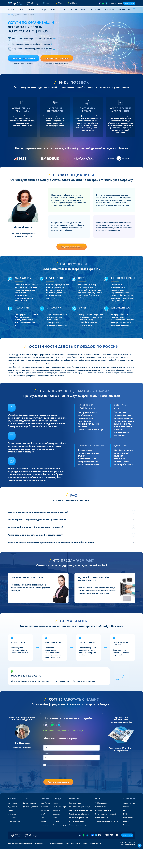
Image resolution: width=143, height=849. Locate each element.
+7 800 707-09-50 (115, 3)
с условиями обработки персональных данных (69, 765)
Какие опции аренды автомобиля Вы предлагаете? (35, 534)
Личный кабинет (124, 10)
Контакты (109, 10)
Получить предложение (58, 782)
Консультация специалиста (57, 58)
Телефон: (47, 744)
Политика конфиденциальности (20, 843)
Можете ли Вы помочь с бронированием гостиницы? (35, 527)
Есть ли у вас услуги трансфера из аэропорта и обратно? (38, 511)
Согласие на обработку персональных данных (51, 843)
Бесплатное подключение (23, 58)
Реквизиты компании (79, 843)
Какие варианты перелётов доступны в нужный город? (37, 519)
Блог (83, 10)
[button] (11, 10)
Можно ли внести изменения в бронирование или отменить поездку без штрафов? (52, 542)
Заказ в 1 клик (129, 3)
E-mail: (47, 753)
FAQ (90, 10)
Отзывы (74, 10)
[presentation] (58, 773)
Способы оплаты (95, 843)
